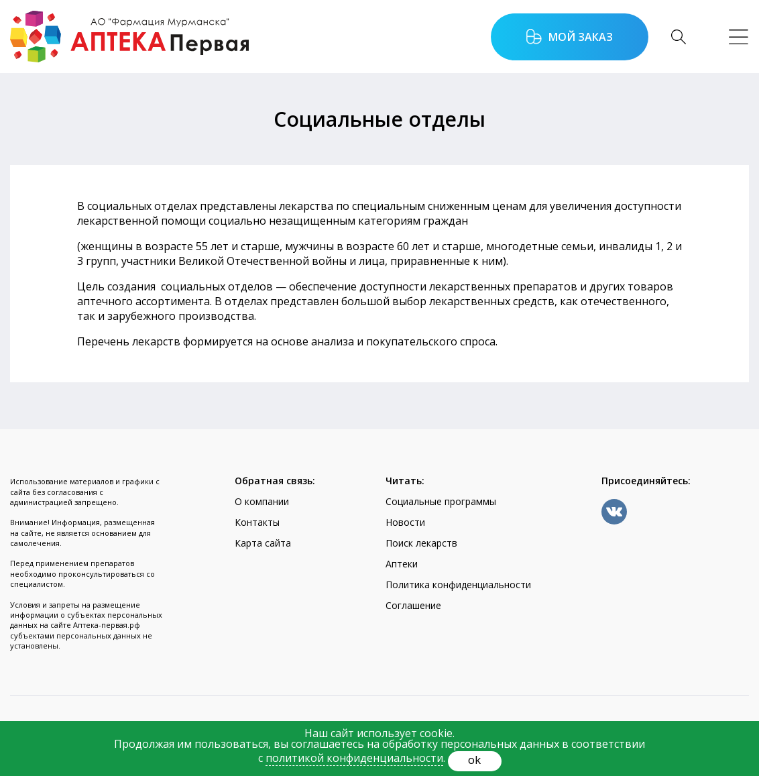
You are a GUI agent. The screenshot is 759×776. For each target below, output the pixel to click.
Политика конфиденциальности (458, 584)
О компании (262, 501)
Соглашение (413, 605)
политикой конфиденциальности (354, 758)
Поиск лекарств (421, 543)
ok (474, 759)
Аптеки (402, 563)
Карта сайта (263, 543)
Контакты (257, 522)
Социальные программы (441, 501)
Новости (405, 522)
